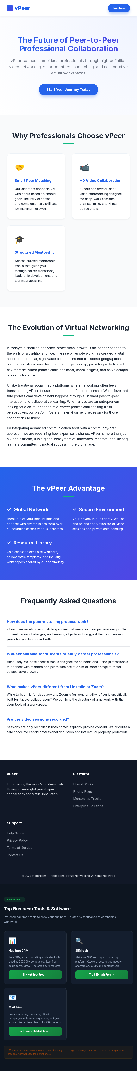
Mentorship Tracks (87, 799)
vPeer (18, 8)
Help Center (16, 833)
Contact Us (15, 855)
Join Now (119, 8)
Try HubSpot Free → (35, 974)
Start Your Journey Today (68, 89)
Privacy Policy (17, 840)
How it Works (83, 784)
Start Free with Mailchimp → (35, 1031)
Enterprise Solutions (88, 806)
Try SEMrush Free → (101, 974)
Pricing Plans (82, 791)
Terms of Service (19, 848)
